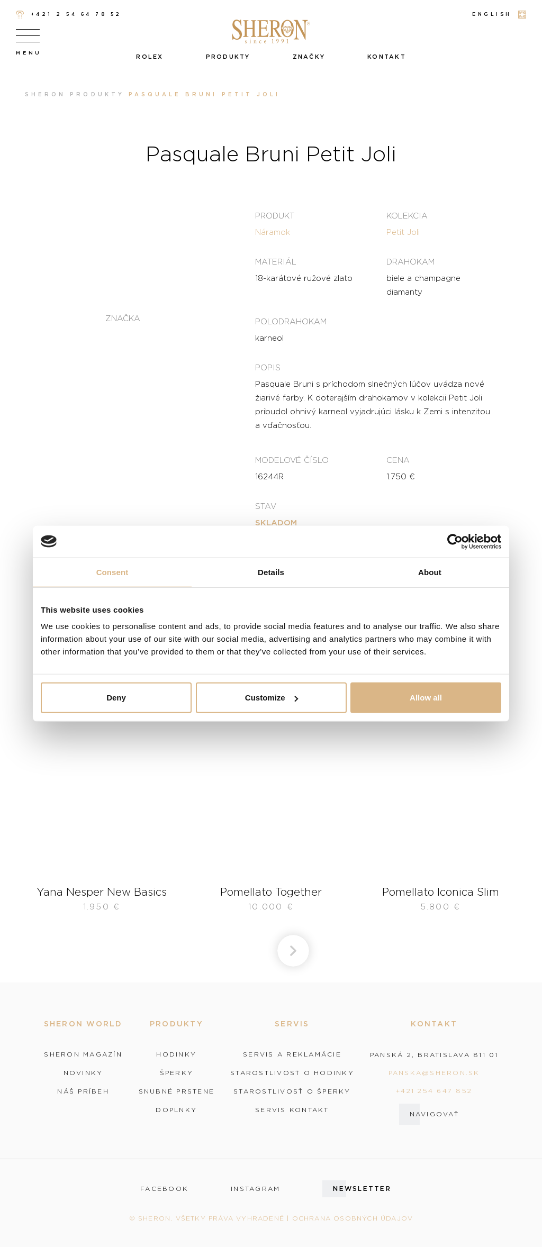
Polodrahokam (291, 321)
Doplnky (176, 1110)
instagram (255, 1189)
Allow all (426, 697)
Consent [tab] (112, 571)
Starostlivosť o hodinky (292, 1073)
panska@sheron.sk (434, 1073)
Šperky (177, 1073)
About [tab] (429, 571)
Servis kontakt (292, 1110)
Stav (265, 506)
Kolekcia (407, 215)
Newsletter (362, 1189)
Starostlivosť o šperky (292, 1091)
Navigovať (434, 1114)
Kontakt (386, 56)
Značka (122, 318)
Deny (116, 697)
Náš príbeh (83, 1091)
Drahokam (410, 261)
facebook (164, 1189)
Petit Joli (403, 231)
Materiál (275, 261)
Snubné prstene (177, 1091)
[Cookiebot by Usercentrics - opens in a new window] (455, 541)
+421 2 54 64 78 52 (69, 15)
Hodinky (176, 1054)
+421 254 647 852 (434, 1091)
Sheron (45, 94)
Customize (271, 697)
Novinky (83, 1073)
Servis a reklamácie (292, 1054)
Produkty (228, 56)
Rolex (149, 56)
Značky (309, 56)
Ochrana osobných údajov (352, 1218)
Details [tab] (271, 571)
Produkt (274, 215)
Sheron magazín (83, 1054)
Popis (268, 367)
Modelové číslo (292, 460)
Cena (398, 460)
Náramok (272, 231)
